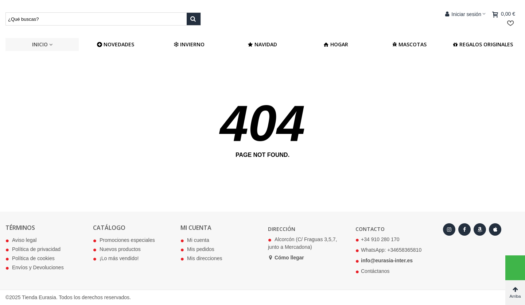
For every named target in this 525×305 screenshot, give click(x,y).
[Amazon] (480, 229)
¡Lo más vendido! (116, 258)
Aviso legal (20, 240)
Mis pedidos (197, 249)
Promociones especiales (124, 240)
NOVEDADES (115, 44)
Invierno (189, 44)
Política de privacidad (33, 249)
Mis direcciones (201, 258)
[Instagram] (449, 229)
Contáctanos (375, 271)
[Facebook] (464, 229)
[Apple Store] (495, 229)
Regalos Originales (483, 44)
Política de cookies (30, 258)
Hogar (336, 44)
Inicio (40, 44)
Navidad (262, 44)
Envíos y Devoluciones (34, 268)
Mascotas (409, 44)
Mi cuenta (194, 240)
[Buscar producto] (194, 19)
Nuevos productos (117, 249)
